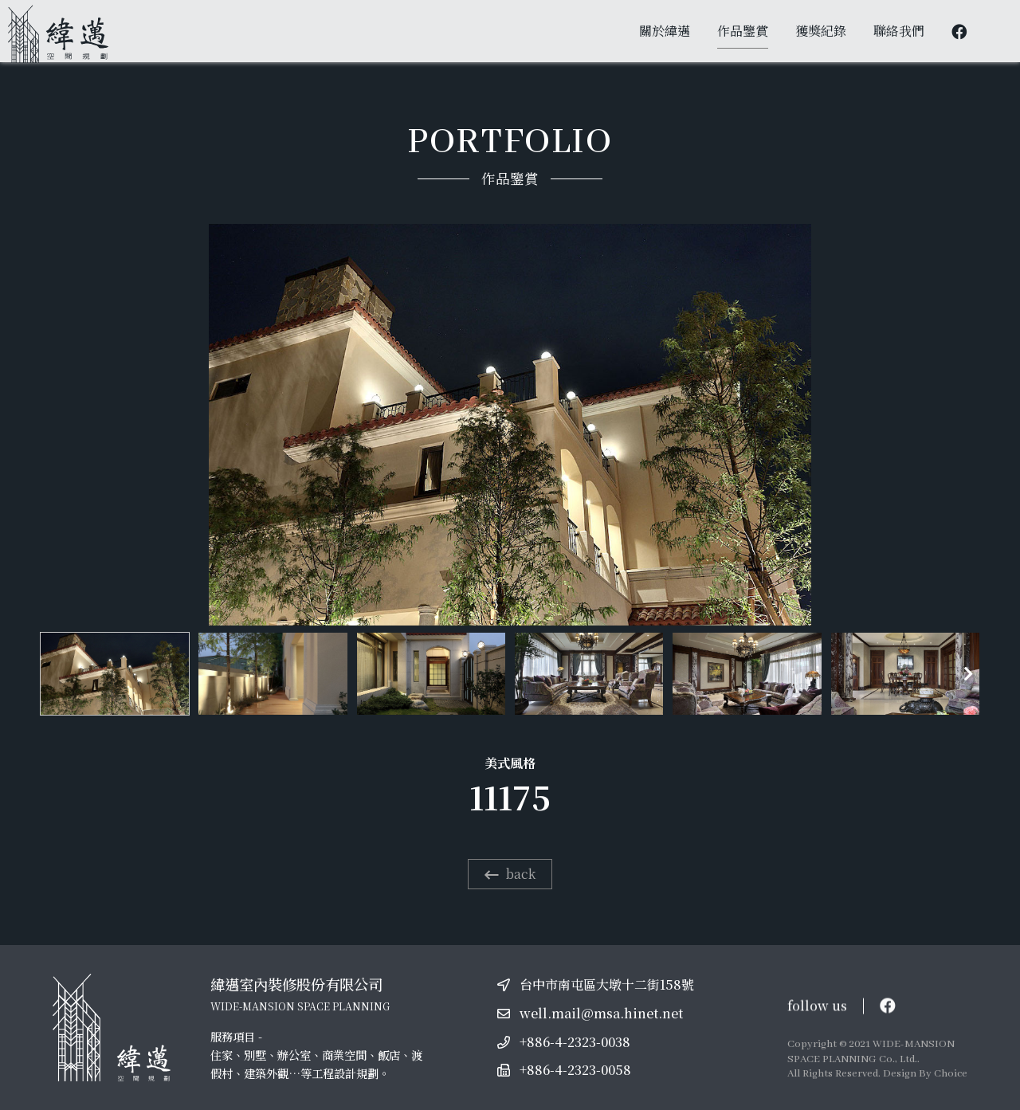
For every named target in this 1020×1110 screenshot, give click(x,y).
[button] (968, 674)
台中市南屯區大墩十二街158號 (607, 984)
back (510, 874)
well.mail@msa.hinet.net (601, 1013)
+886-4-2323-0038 (575, 1042)
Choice (950, 1074)
